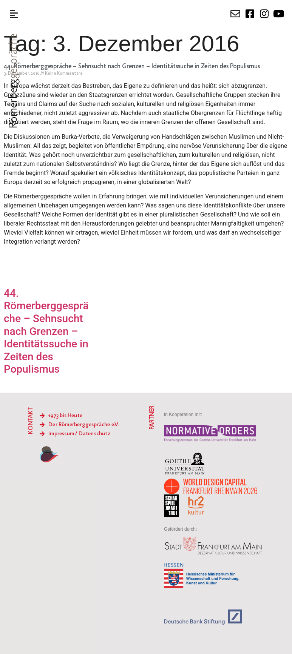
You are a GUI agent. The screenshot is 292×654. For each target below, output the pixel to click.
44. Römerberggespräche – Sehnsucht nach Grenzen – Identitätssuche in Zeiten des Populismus (132, 67)
